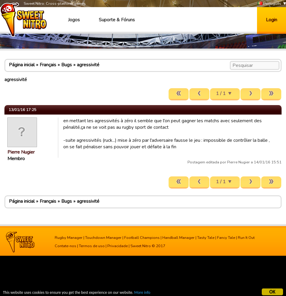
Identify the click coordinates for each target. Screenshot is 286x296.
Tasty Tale (205, 237)
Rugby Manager (69, 237)
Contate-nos (65, 246)
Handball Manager (178, 237)
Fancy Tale (226, 237)
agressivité (88, 65)
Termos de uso (92, 246)
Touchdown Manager (103, 237)
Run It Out (246, 237)
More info (142, 293)
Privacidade (117, 246)
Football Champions (142, 237)
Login (271, 20)
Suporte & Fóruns (117, 20)
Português (269, 4)
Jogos (74, 20)
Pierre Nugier (21, 152)
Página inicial (22, 65)
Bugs (66, 65)
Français (48, 65)
